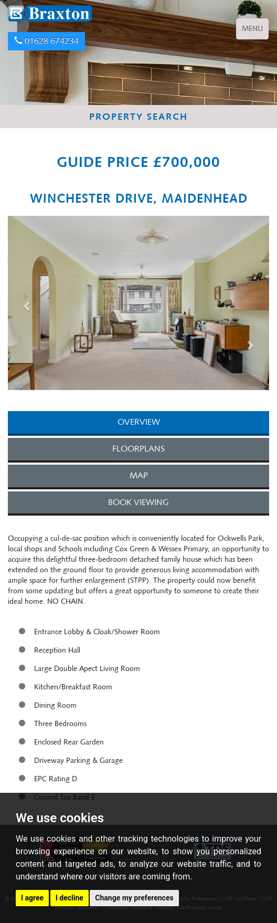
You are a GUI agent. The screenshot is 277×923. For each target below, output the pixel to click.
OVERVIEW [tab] (139, 422)
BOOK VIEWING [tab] (138, 502)
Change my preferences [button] (134, 898)
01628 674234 (46, 41)
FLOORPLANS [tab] (138, 449)
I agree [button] (32, 898)
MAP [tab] (139, 475)
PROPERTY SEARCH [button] (138, 116)
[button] (27, 305)
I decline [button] (69, 898)
